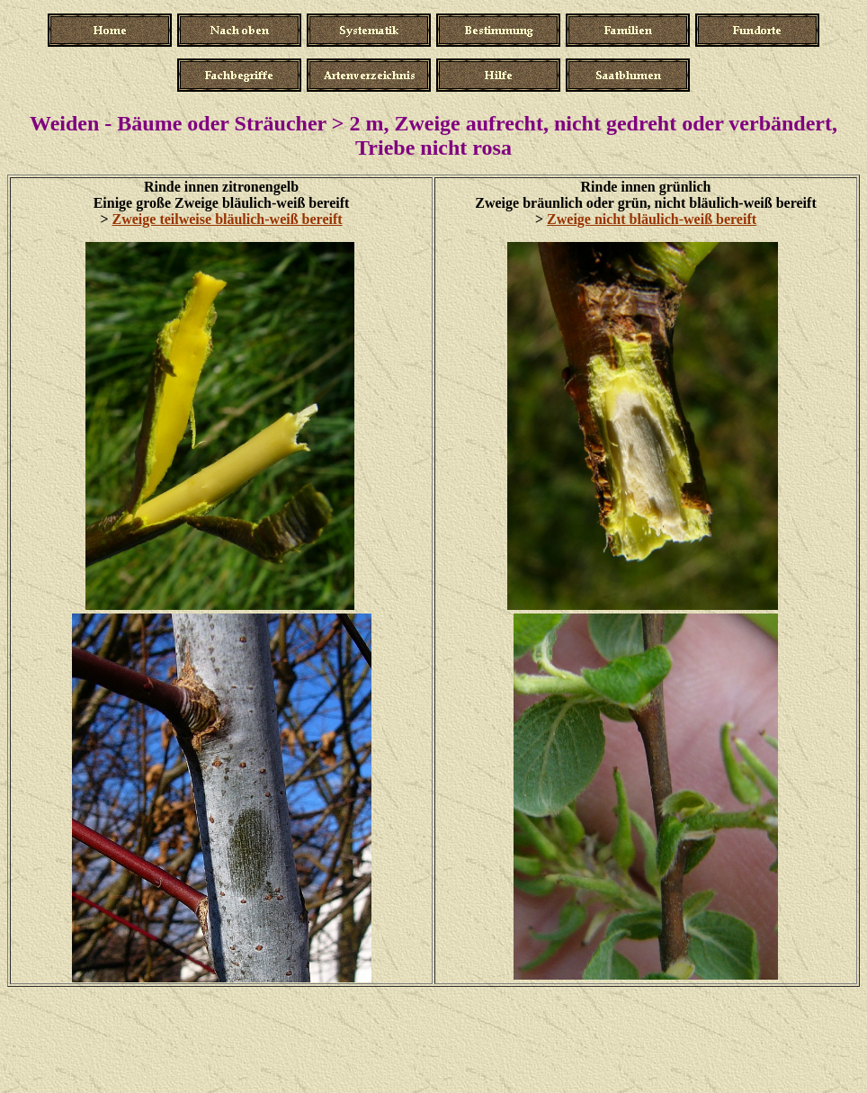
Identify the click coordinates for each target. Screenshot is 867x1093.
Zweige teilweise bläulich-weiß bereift (227, 219)
